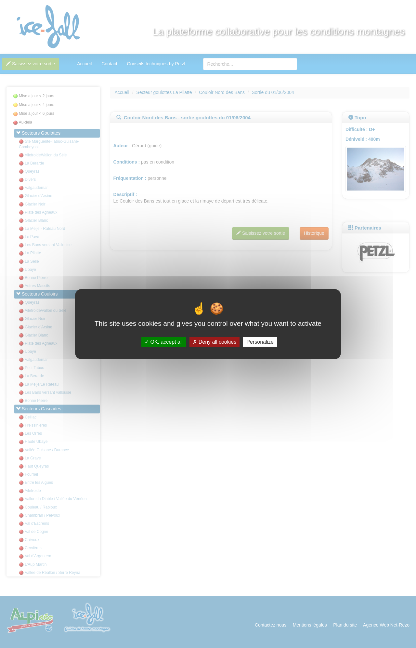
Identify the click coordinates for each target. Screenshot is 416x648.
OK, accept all (164, 342)
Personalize (260, 342)
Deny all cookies (214, 342)
